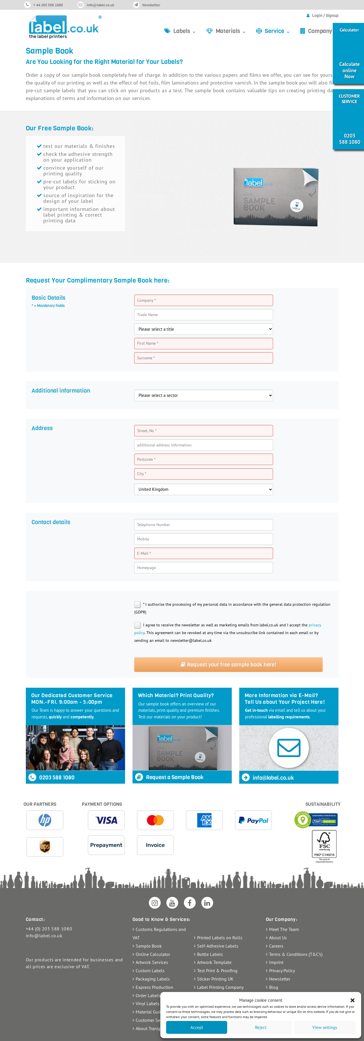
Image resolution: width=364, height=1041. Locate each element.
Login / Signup (325, 15)
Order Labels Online (155, 995)
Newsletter (151, 5)
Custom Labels (150, 970)
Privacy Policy (282, 970)
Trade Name (147, 314)
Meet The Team (284, 929)
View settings (324, 1027)
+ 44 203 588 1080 (48, 5)
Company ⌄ (323, 31)
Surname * (146, 357)
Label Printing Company (220, 987)
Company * (146, 300)
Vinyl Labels (147, 1003)
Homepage (146, 567)
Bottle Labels (210, 954)
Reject (260, 1027)
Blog (273, 987)
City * (141, 473)
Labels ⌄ (184, 31)
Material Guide (150, 1012)
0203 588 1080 (51, 777)
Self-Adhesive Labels (217, 946)
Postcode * (146, 459)
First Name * (147, 343)
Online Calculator (153, 954)
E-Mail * (144, 553)
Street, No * (147, 430)
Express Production (154, 987)
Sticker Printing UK (215, 979)
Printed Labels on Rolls (219, 937)
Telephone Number (153, 524)
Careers (276, 946)
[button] (352, 1000)
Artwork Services (152, 962)
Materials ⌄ (231, 31)
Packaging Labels (153, 979)
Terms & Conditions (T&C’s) (295, 954)
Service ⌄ (278, 31)
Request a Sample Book (169, 777)
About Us (278, 937)
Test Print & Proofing (217, 970)
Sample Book (149, 946)
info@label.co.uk (100, 5)
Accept (196, 1027)
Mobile (143, 539)
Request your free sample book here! (229, 664)
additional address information (164, 445)
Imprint (276, 962)
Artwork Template (214, 962)
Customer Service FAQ (157, 1020)
